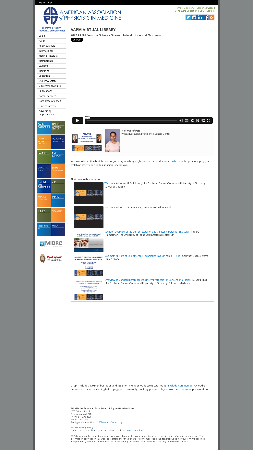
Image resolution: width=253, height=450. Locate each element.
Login (50, 2)
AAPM (42, 40)
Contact (210, 10)
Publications (45, 91)
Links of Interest (47, 106)
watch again (131, 161)
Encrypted (41, 2)
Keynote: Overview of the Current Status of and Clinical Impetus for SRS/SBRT (146, 231)
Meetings (44, 71)
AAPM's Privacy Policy (82, 427)
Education (44, 75)
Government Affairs (50, 85)
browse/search (148, 161)
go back (175, 161)
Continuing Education (186, 10)
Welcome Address (114, 183)
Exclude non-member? (181, 385)
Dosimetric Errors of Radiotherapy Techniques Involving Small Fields (142, 256)
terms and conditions (134, 430)
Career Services (205, 7)
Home (178, 7)
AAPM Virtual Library (93, 29)
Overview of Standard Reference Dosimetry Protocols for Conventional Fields (147, 280)
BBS (202, 10)
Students (43, 65)
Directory (189, 7)
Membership (46, 61)
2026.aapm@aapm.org (110, 422)
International (46, 50)
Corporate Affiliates (50, 101)
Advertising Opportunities (46, 112)
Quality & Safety (47, 81)
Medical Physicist (48, 55)
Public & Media (47, 45)
